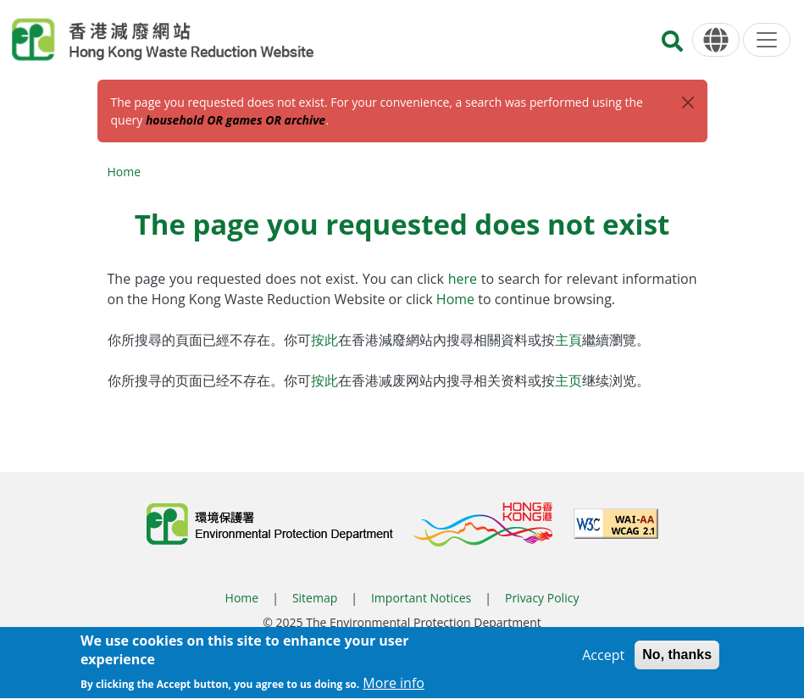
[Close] (687, 102)
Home (124, 172)
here (464, 278)
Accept (603, 660)
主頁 (568, 339)
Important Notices (421, 598)
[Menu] (766, 40)
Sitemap (314, 598)
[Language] (716, 40)
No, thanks (677, 659)
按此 (324, 339)
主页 (568, 380)
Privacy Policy (542, 598)
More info (393, 689)
